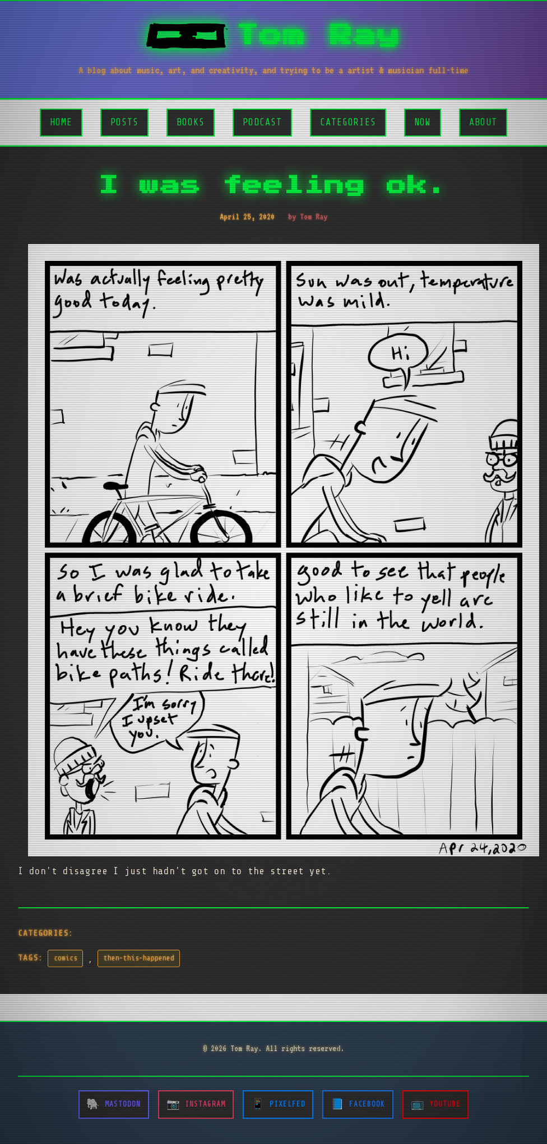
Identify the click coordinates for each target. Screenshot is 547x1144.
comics (65, 958)
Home (61, 122)
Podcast (262, 122)
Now (422, 122)
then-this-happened (139, 958)
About (483, 122)
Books (191, 122)
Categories (348, 122)
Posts (124, 122)
